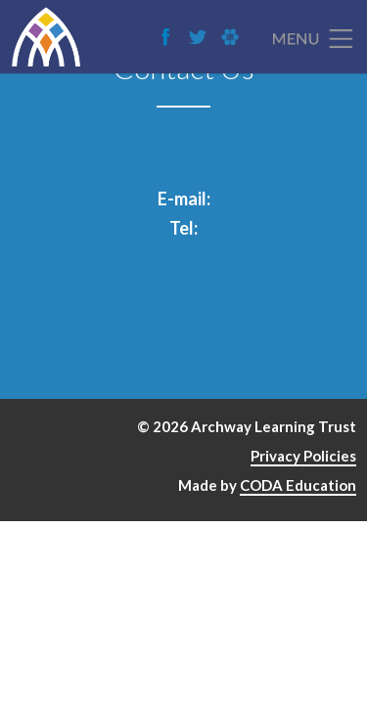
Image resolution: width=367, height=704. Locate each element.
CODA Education (298, 485)
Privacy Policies (303, 455)
